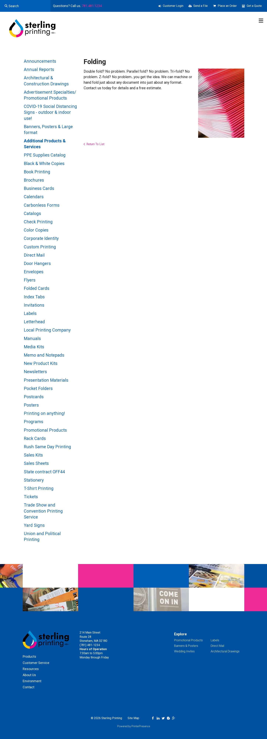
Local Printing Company (47, 330)
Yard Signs (34, 525)
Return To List (95, 144)
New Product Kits (40, 363)
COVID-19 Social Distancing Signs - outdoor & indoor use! (50, 112)
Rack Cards (35, 438)
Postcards (34, 396)
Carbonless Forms (41, 205)
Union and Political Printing (42, 536)
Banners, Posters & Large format (48, 129)
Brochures (34, 180)
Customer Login (173, 6)
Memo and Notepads (44, 355)
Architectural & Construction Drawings (46, 80)
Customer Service (36, 663)
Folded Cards (36, 288)
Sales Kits (33, 455)
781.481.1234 (92, 6)
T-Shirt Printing (39, 488)
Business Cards (39, 188)
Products (29, 656)
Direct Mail (34, 255)
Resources (31, 669)
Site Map (133, 718)
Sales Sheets (36, 463)
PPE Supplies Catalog (45, 155)
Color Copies (36, 230)
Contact (28, 687)
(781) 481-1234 (90, 645)
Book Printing (37, 171)
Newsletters (35, 371)
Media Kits (34, 346)
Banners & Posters (186, 646)
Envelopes (33, 271)
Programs (33, 421)
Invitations (34, 305)
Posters (31, 405)
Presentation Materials (46, 380)
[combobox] (25, 6)
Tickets (31, 496)
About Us (29, 675)
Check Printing (38, 221)
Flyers (29, 280)
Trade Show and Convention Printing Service (43, 511)
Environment (32, 681)
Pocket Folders (38, 388)
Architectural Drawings (225, 651)
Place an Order (227, 6)
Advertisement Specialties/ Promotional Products (50, 95)
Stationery (34, 480)
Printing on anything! (44, 413)
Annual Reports (39, 69)
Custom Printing (40, 246)
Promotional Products (45, 430)
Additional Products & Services (45, 143)
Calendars (34, 196)
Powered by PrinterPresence (133, 726)
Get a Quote (254, 6)
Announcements (40, 61)
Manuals (32, 338)
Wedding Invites (184, 651)
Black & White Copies (44, 163)
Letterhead (34, 321)
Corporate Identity (41, 238)
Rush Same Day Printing (47, 446)
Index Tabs (34, 296)
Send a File (200, 6)
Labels (30, 313)
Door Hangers (37, 263)
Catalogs (32, 213)
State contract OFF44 (44, 471)
